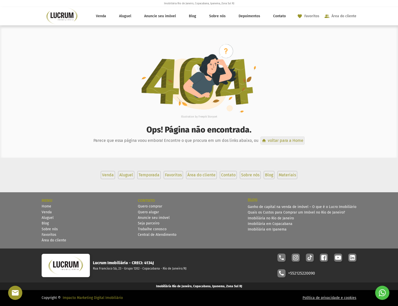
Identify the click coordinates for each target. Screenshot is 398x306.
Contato (279, 16)
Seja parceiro (148, 223)
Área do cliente (54, 240)
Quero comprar (150, 206)
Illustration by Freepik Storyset (199, 116)
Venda (101, 16)
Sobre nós (217, 16)
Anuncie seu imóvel (160, 16)
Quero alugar (148, 212)
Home (46, 206)
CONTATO (146, 200)
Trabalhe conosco (152, 229)
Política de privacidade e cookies (329, 298)
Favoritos (49, 235)
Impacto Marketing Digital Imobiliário (93, 298)
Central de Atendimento (157, 235)
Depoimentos (249, 16)
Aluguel (125, 16)
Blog (192, 16)
